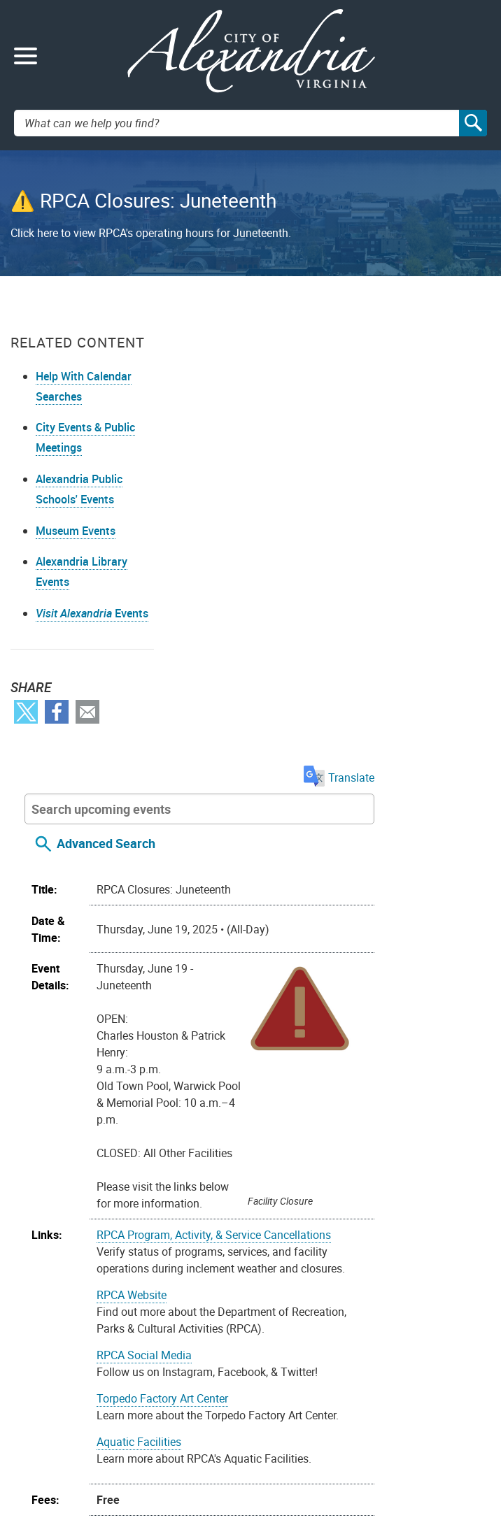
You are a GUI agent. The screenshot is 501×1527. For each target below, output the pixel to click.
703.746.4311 (94, 1456)
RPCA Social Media (273, 903)
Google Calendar (372, 1222)
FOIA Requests (298, 1368)
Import (170, 1222)
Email (87, 797)
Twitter (26, 797)
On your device (286, 1222)
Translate (455, 326)
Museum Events (75, 595)
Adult (239, 1111)
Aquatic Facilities (268, 990)
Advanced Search (235, 392)
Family (297, 1111)
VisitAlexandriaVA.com (315, 1456)
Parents (338, 1111)
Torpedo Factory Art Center (292, 946)
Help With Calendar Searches (60, 421)
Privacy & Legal (299, 1387)
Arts (266, 1111)
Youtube (69, 1337)
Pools (376, 1111)
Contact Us (46, 1436)
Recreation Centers (272, 1127)
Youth (276, 1144)
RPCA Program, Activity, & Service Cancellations (343, 783)
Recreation (421, 1111)
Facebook (57, 797)
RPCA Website (261, 843)
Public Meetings (300, 1407)
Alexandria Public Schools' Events (73, 544)
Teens (338, 1127)
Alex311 (39, 1456)
